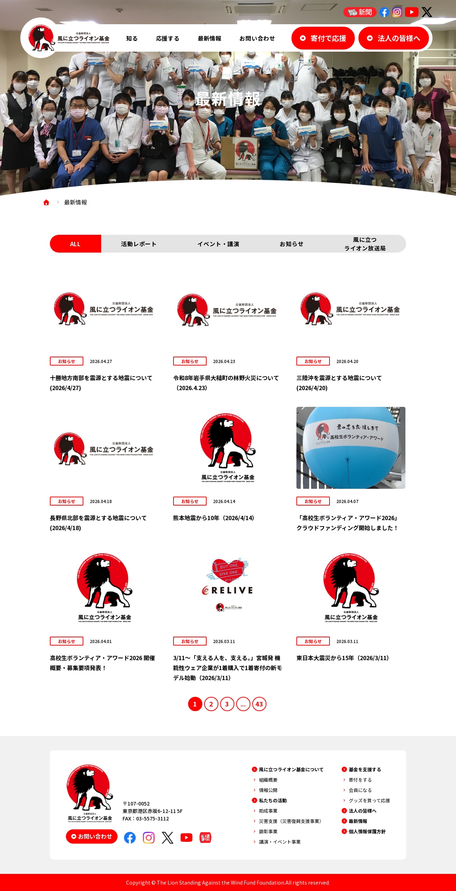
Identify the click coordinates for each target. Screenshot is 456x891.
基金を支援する (365, 769)
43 (259, 703)
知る (132, 38)
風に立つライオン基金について (291, 769)
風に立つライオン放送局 (365, 243)
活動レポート (139, 243)
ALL (75, 243)
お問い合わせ (257, 38)
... (243, 703)
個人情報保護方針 (367, 831)
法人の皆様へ (363, 810)
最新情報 (210, 38)
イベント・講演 (218, 243)
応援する (168, 38)
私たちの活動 (273, 800)
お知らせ (292, 243)
